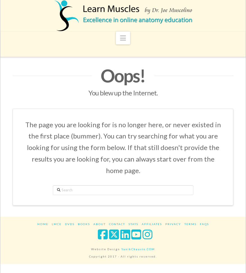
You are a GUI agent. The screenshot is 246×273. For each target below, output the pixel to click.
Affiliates (152, 224)
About (99, 224)
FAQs (204, 224)
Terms (190, 224)
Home (42, 224)
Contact (117, 224)
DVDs (70, 224)
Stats (133, 224)
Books (84, 224)
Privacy (173, 224)
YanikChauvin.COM (138, 249)
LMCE (57, 224)
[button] (123, 38)
